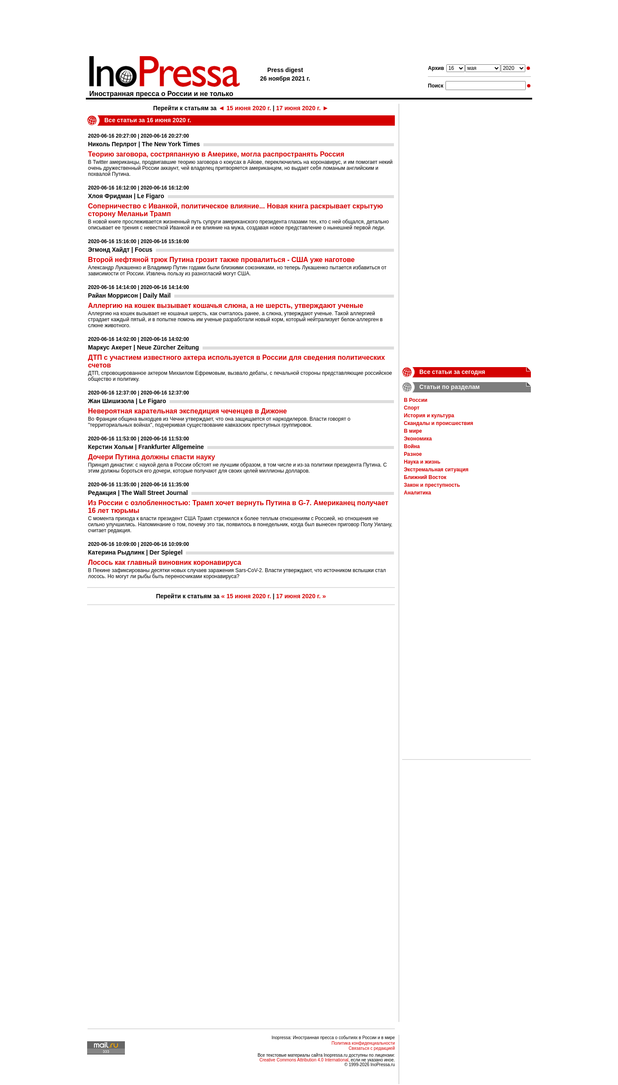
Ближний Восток (425, 477)
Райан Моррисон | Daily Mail (129, 295)
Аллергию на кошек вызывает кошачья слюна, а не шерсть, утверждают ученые (225, 305)
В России (415, 400)
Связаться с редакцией (371, 1048)
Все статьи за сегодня (452, 371)
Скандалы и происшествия (438, 423)
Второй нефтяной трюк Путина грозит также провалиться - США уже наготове (221, 259)
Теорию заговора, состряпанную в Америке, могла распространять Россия (216, 154)
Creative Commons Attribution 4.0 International (303, 1060)
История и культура (429, 416)
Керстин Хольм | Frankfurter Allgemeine (146, 446)
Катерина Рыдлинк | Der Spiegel (135, 552)
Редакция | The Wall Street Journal (138, 492)
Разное (413, 454)
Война (412, 446)
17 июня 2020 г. (302, 108)
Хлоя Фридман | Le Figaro (126, 196)
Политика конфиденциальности (363, 1043)
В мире (413, 431)
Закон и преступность (432, 485)
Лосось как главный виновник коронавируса (164, 562)
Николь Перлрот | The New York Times (144, 144)
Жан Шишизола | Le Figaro (127, 401)
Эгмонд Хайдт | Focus (120, 249)
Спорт (411, 408)
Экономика (418, 439)
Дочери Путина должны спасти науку (151, 457)
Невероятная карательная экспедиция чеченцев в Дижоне (187, 411)
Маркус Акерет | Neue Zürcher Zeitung (143, 347)
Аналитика (417, 493)
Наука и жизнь (422, 462)
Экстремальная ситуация (436, 470)
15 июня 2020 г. (244, 108)
